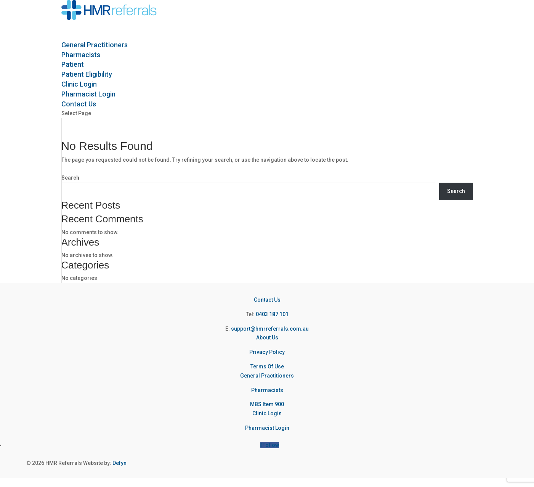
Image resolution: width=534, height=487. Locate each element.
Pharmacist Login (267, 428)
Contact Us (267, 300)
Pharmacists (267, 390)
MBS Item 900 (267, 404)
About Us (267, 337)
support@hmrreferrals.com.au (270, 329)
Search (70, 178)
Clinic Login (267, 413)
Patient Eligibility (86, 74)
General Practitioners (267, 376)
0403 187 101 (272, 314)
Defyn (119, 463)
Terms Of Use (267, 366)
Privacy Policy (267, 352)
